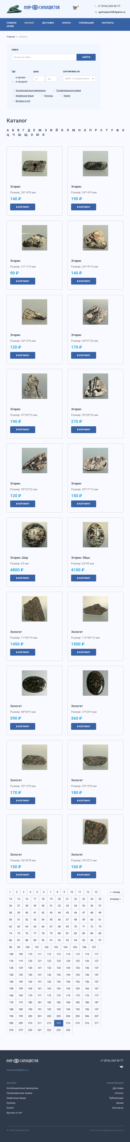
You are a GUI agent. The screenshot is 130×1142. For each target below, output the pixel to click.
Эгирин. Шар (19, 557)
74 (10, 933)
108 (11, 954)
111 (40, 954)
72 (91, 926)
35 (83, 905)
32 (59, 905)
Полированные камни (68, 90)
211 (40, 1023)
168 (11, 995)
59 (83, 919)
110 (30, 954)
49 (100, 912)
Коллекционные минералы (31, 90)
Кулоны (48, 95)
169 (21, 995)
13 (96, 892)
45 (67, 912)
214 (68, 1023)
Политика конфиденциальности (106, 1130)
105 (75, 947)
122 (49, 960)
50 (10, 919)
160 (30, 988)
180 (30, 1002)
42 (43, 912)
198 (11, 1016)
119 (21, 960)
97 (100, 940)
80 (59, 933)
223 (59, 1030)
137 (96, 967)
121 (40, 960)
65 (35, 926)
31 (51, 905)
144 (68, 974)
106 (84, 947)
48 (91, 912)
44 (59, 912)
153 (59, 981)
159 (21, 988)
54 (43, 919)
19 (51, 898)
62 (10, 926)
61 (100, 919)
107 (94, 947)
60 (91, 919)
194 (68, 1009)
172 (49, 995)
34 (75, 905)
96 (91, 940)
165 (77, 988)
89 (35, 940)
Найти (86, 57)
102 (46, 947)
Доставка (118, 1088)
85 (100, 933)
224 (68, 1030)
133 (59, 967)
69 (67, 926)
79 (51, 933)
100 (27, 947)
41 (35, 912)
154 (68, 981)
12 (87, 892)
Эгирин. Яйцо (80, 557)
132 (49, 967)
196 (87, 1009)
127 (96, 960)
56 (59, 919)
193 (59, 1009)
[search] (44, 57)
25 (100, 898)
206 (87, 1016)
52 (26, 919)
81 (67, 933)
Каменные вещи (25, 95)
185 (77, 1002)
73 (100, 926)
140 (30, 974)
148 (11, 981)
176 (87, 995)
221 (40, 1030)
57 (67, 919)
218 (11, 1030)
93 (67, 940)
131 (40, 967)
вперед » (115, 898)
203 (59, 1016)
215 (77, 1023)
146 (87, 974)
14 (10, 898)
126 (87, 960)
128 (11, 967)
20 (59, 898)
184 (68, 1002)
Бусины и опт (23, 101)
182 (49, 1002)
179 (21, 1002)
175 (77, 995)
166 (87, 988)
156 (87, 981)
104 (65, 947)
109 (21, 954)
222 (49, 1030)
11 (79, 892)
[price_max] (51, 79)
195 (77, 1009)
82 (75, 933)
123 (59, 960)
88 (26, 940)
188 (11, 1009)
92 (59, 940)
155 (77, 981)
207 (96, 1016)
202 (49, 1016)
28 (26, 905)
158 (11, 988)
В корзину (22, 207)
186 (87, 1002)
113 (59, 954)
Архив (119, 1102)
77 (35, 933)
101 (37, 947)
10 (71, 892)
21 (67, 898)
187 (96, 1002)
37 (100, 905)
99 (18, 947)
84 (91, 933)
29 (35, 905)
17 (35, 898)
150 (30, 981)
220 (30, 1030)
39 (18, 912)
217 (96, 1023)
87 (18, 940)
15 (18, 898)
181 (40, 1002)
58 (75, 919)
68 (59, 926)
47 (83, 912)
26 (10, 905)
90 (43, 940)
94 (75, 940)
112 (49, 954)
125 (77, 960)
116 (87, 954)
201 (40, 1016)
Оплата (119, 1093)
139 (21, 974)
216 (87, 1023)
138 (11, 974)
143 (59, 974)
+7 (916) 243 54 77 (111, 1060)
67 (51, 926)
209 (21, 1023)
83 (83, 933)
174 (68, 995)
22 (75, 898)
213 (59, 1023)
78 (43, 933)
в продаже (21, 81)
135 (77, 967)
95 (83, 940)
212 (49, 1023)
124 (68, 960)
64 (26, 926)
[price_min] (39, 79)
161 (40, 988)
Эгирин (15, 186)
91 (51, 940)
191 (40, 1009)
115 (77, 954)
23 (83, 898)
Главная (11, 36)
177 (96, 995)
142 (49, 974)
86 (10, 940)
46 (75, 912)
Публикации (116, 1097)
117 (96, 954)
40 (26, 912)
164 (68, 988)
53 (35, 919)
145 (77, 974)
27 (18, 905)
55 (51, 919)
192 (49, 1009)
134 (68, 967)
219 (21, 1030)
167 (96, 988)
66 (43, 926)
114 (68, 954)
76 (26, 933)
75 (18, 933)
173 (59, 995)
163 (59, 988)
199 (21, 1016)
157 (96, 981)
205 (77, 1016)
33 (67, 905)
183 (59, 1002)
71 (83, 926)
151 (40, 981)
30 (43, 905)
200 (30, 1016)
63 (18, 926)
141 (40, 974)
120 (30, 960)
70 (75, 926)
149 (21, 981)
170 (30, 995)
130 (30, 967)
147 (96, 974)
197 (96, 1009)
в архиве (20, 77)
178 (11, 1002)
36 (91, 905)
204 (68, 1016)
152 (49, 981)
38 (10, 912)
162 (49, 988)
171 (40, 995)
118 (11, 960)
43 (51, 912)
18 (43, 898)
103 (56, 947)
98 (10, 947)
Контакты (117, 1107)
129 (21, 967)
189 (21, 1009)
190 (30, 1009)
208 (11, 1023)
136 (87, 967)
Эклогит (16, 632)
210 (30, 1023)
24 (91, 898)
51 (18, 919)
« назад (115, 892)
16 (26, 898)
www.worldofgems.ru (18, 1070)
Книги (67, 95)
